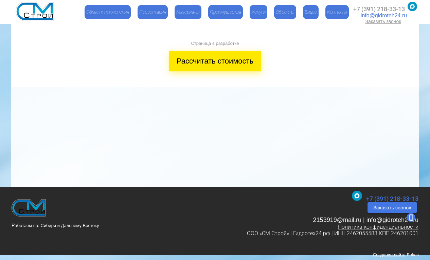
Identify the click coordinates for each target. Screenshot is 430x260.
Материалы (188, 12)
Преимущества (225, 12)
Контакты (337, 12)
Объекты (285, 12)
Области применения (107, 12)
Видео (311, 12)
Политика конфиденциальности (378, 227)
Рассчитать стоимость (215, 61)
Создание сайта (389, 254)
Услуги (258, 12)
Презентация (152, 12)
